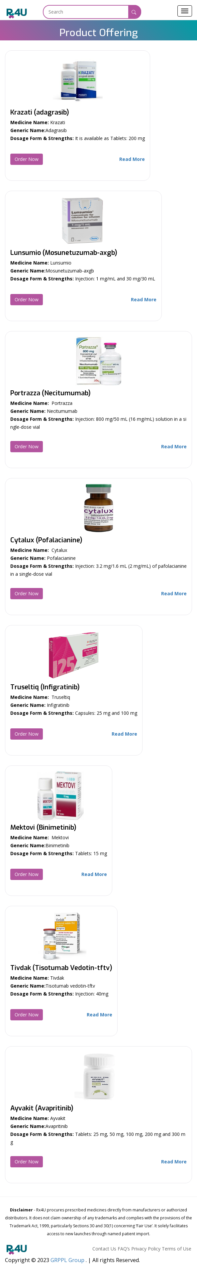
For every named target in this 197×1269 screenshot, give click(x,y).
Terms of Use (176, 1248)
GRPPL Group (67, 1260)
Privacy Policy (145, 1248)
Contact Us (104, 1248)
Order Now (27, 159)
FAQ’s (124, 1248)
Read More (132, 159)
